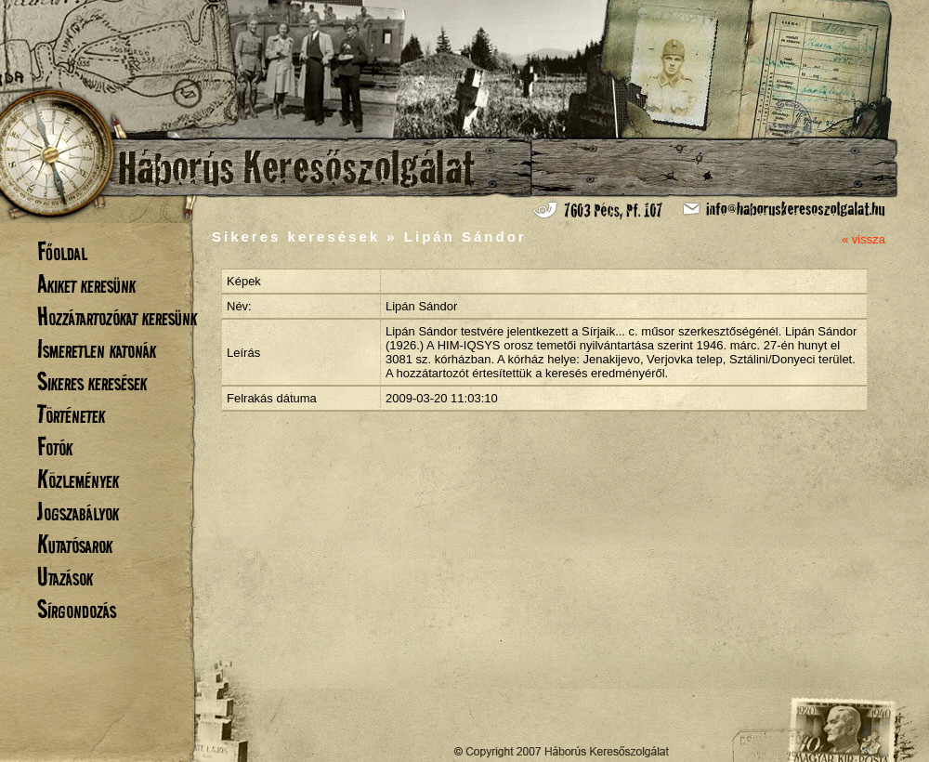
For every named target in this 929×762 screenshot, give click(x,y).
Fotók (54, 446)
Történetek (71, 414)
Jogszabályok (78, 511)
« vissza (863, 239)
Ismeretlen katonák (96, 349)
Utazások (65, 576)
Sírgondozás (76, 609)
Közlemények (78, 479)
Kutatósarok (74, 544)
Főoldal (62, 251)
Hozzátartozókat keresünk (117, 316)
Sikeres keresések (92, 381)
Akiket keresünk (86, 284)
